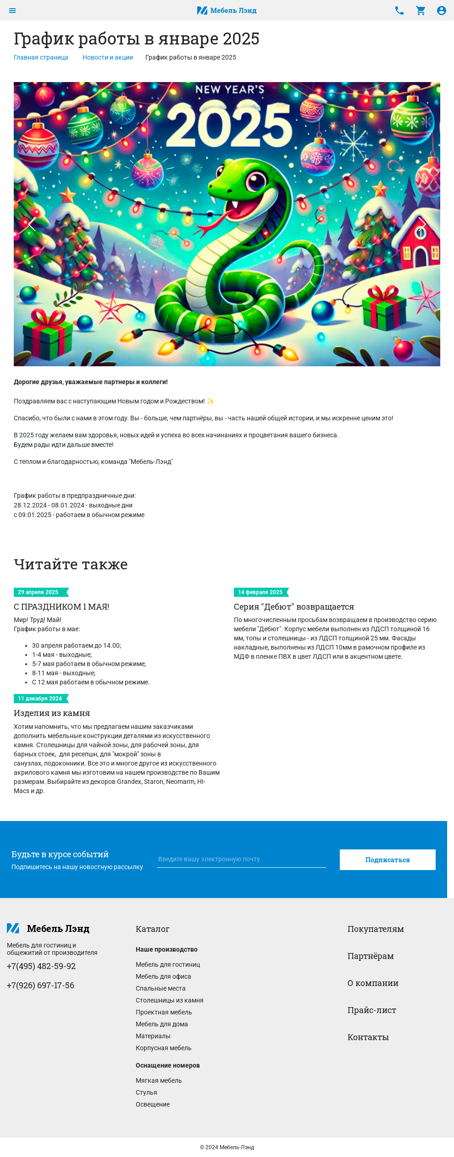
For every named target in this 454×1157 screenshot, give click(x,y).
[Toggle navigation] (12, 10)
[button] (32, 224)
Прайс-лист (372, 1009)
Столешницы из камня (170, 1000)
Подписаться (387, 859)
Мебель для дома (162, 1024)
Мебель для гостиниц (168, 964)
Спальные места (161, 988)
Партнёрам (371, 955)
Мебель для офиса (163, 976)
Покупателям (376, 928)
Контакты (368, 1036)
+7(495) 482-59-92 (41, 965)
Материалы (153, 1036)
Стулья (146, 1092)
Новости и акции (108, 57)
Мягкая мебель (159, 1080)
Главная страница (41, 57)
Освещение (153, 1104)
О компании (373, 982)
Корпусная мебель (164, 1048)
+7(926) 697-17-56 (40, 985)
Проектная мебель (164, 1012)
